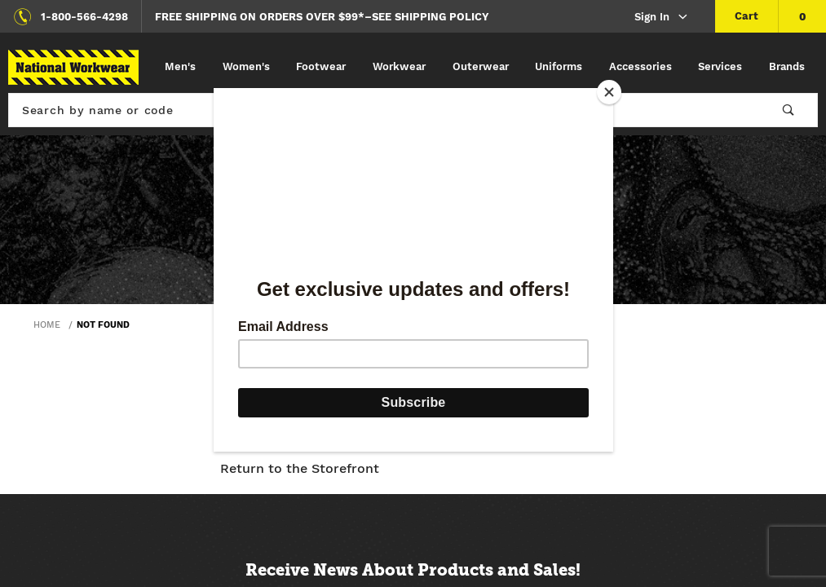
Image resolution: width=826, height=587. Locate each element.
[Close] (609, 92)
